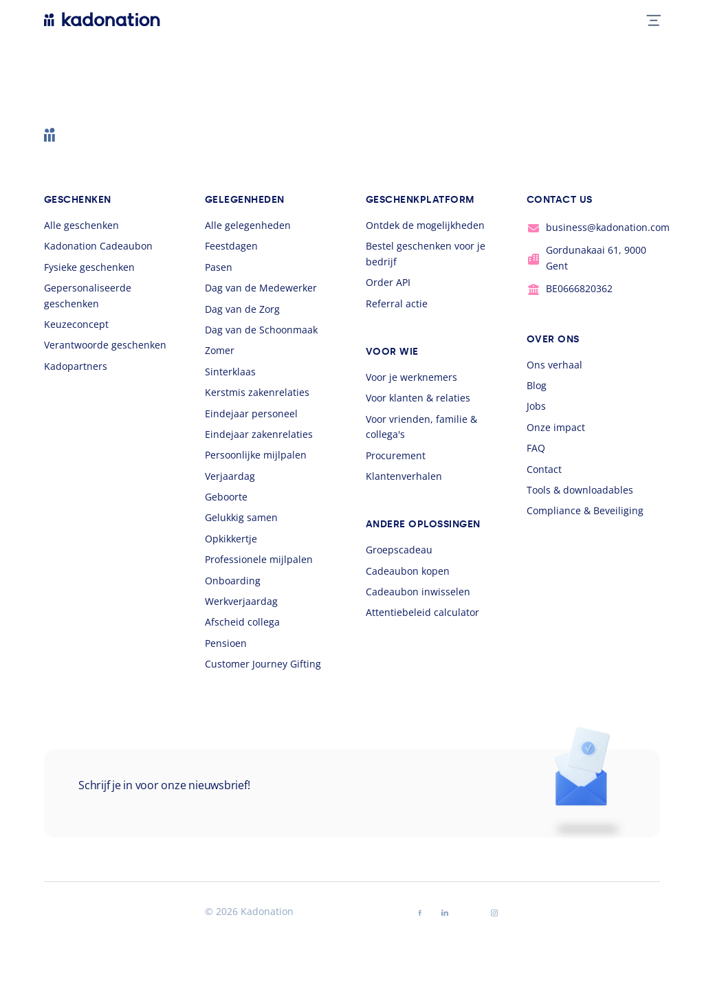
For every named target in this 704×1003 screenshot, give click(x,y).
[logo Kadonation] (102, 19)
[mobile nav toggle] (648, 19)
